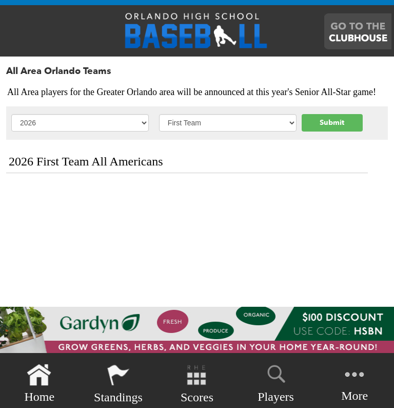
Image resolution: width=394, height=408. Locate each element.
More (354, 382)
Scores (197, 383)
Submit (332, 122)
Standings (118, 383)
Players (276, 381)
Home (39, 383)
